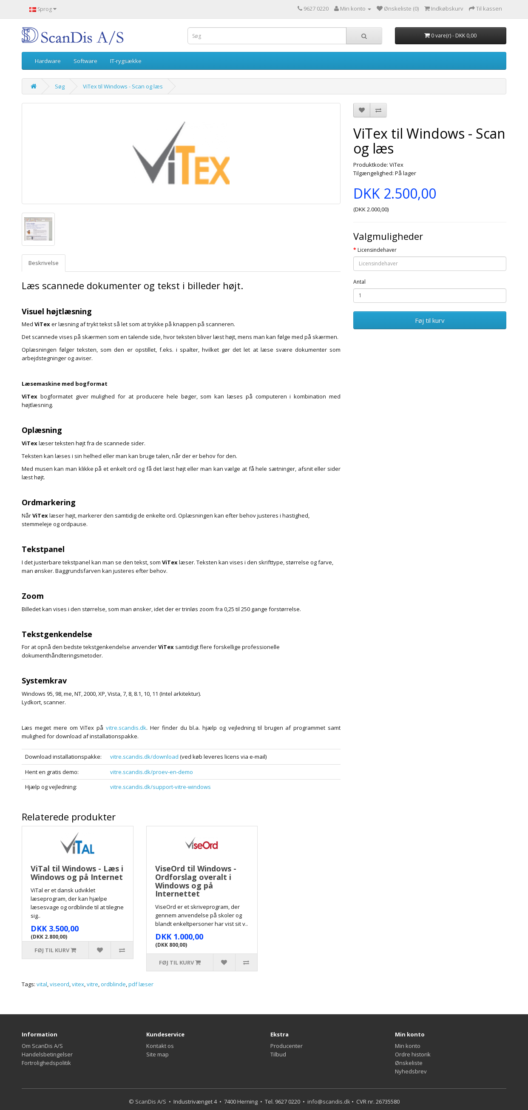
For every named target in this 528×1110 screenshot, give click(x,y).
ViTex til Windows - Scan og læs (123, 86)
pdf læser (140, 984)
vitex (78, 984)
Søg (60, 86)
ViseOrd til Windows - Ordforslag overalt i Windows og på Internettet (195, 881)
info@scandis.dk (328, 1101)
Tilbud (278, 1054)
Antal (359, 281)
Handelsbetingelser (47, 1054)
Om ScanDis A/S (42, 1046)
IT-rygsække (126, 61)
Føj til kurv (430, 320)
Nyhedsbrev (411, 1071)
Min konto (407, 1046)
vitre (92, 984)
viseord (59, 984)
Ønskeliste (409, 1063)
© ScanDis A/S (147, 1101)
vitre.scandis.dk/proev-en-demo (151, 772)
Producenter (286, 1046)
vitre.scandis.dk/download (144, 756)
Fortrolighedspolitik (46, 1063)
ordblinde (113, 984)
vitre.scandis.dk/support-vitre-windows (160, 787)
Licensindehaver (377, 249)
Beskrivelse (43, 263)
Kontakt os (160, 1046)
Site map (157, 1054)
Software (85, 61)
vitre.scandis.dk (126, 727)
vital (42, 984)
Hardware (48, 61)
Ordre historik (413, 1054)
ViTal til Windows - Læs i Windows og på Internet (77, 872)
